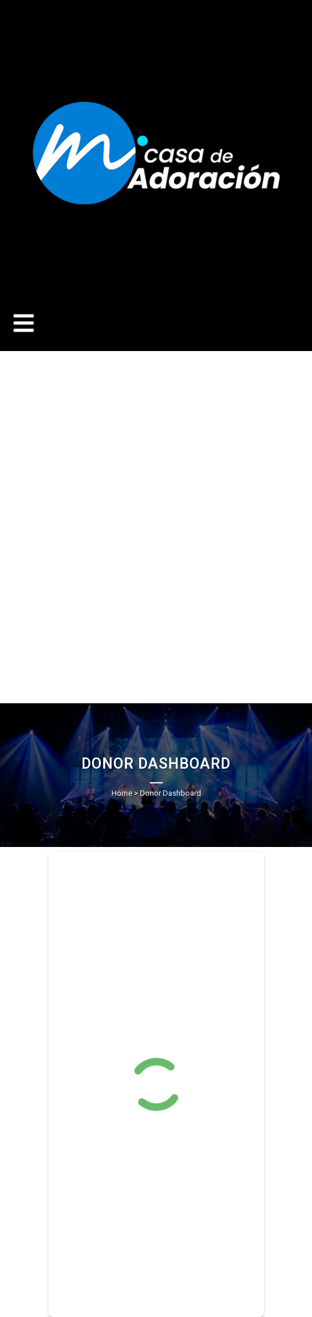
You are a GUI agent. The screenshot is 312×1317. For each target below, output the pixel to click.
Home (121, 793)
